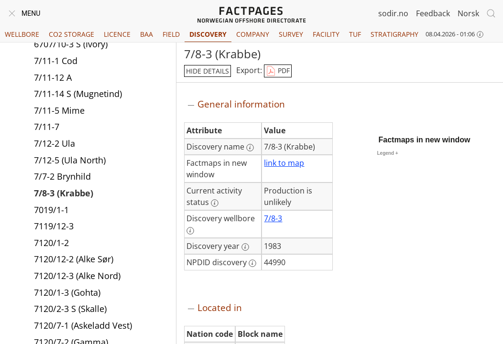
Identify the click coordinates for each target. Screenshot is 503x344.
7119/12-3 (54, 226)
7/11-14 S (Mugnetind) (78, 93)
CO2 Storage (71, 34)
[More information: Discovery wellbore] (190, 231)
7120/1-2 (51, 242)
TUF (355, 34)
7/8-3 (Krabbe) (63, 193)
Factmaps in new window (424, 140)
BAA (146, 34)
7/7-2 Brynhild (62, 176)
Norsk (468, 13)
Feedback (433, 13)
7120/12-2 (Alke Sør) (73, 259)
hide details (207, 70)
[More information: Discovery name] (250, 147)
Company (252, 34)
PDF (278, 71)
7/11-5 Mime (59, 110)
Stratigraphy (394, 34)
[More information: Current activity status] (215, 203)
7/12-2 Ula (54, 143)
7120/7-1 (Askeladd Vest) (83, 325)
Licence (117, 34)
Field (171, 34)
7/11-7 (46, 126)
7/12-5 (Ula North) (70, 160)
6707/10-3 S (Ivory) (71, 44)
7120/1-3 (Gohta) (67, 292)
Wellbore (22, 34)
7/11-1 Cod (55, 60)
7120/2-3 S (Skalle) (70, 308)
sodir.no (393, 13)
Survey (291, 34)
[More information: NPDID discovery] (252, 263)
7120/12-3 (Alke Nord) (77, 275)
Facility (326, 34)
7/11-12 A (53, 77)
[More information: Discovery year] (245, 247)
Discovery (208, 34)
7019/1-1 (51, 209)
